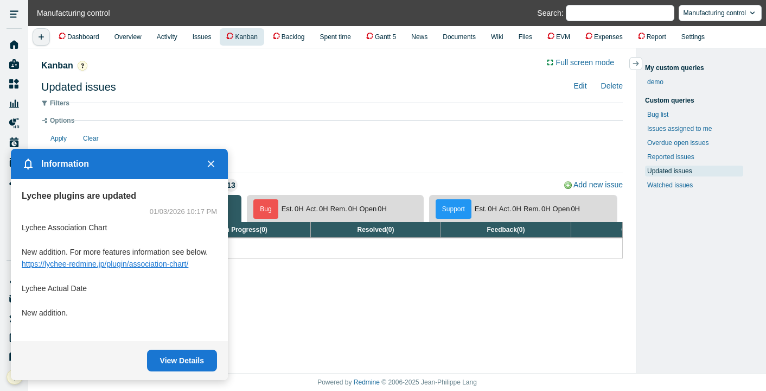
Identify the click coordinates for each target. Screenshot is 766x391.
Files (525, 37)
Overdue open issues (677, 143)
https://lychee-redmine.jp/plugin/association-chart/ (105, 264)
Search (549, 13)
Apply (58, 138)
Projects (14, 84)
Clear (91, 138)
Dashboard (83, 37)
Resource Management (14, 103)
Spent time (335, 37)
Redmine (367, 382)
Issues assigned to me (679, 129)
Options (62, 120)
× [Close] (211, 164)
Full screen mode (585, 62)
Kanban (246, 37)
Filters (59, 103)
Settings (693, 37)
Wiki (497, 37)
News (419, 37)
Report (656, 37)
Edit (579, 85)
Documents (459, 37)
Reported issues (670, 157)
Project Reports (14, 123)
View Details (182, 360)
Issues (202, 37)
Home (14, 45)
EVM (563, 37)
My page (14, 64)
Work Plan (14, 142)
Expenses (608, 37)
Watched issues (670, 185)
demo (655, 82)
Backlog (293, 37)
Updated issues (669, 171)
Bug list (657, 114)
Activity (167, 37)
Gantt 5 (385, 37)
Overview (128, 37)
